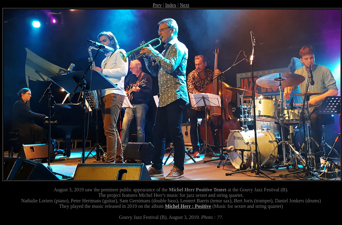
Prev (157, 5)
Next (184, 5)
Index (170, 5)
